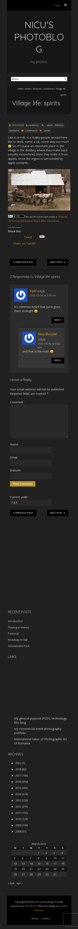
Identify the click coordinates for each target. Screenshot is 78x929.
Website (15, 470)
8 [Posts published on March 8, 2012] (38, 858)
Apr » (19, 883)
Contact (45, 918)
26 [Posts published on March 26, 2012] (15, 874)
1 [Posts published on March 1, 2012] (38, 853)
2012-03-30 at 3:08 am (43, 295)
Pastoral (13, 633)
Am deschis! (15, 621)
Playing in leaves (18, 627)
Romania (37, 88)
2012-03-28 (18, 125)
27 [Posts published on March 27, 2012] (23, 874)
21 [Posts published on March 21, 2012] (31, 869)
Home (20, 88)
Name (14, 444)
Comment (18, 402)
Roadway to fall (17, 640)
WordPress (31, 905)
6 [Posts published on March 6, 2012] (22, 858)
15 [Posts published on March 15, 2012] (39, 863)
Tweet (29, 237)
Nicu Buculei (47, 334)
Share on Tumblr (26, 243)
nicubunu (33, 125)
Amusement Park (19, 646)
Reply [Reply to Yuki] (57, 320)
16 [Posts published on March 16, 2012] (47, 863)
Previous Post (23, 262)
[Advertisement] (34, 577)
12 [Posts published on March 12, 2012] (15, 863)
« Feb (11, 883)
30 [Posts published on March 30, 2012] (47, 874)
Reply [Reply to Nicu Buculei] (57, 360)
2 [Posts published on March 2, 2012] (46, 853)
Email (13, 457)
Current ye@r (20, 497)
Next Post (57, 262)
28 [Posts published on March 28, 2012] (31, 874)
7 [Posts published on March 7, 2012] (30, 858)
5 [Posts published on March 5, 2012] (14, 858)
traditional (48, 88)
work (33, 216)
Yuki (33, 291)
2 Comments (31, 130)
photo (28, 88)
